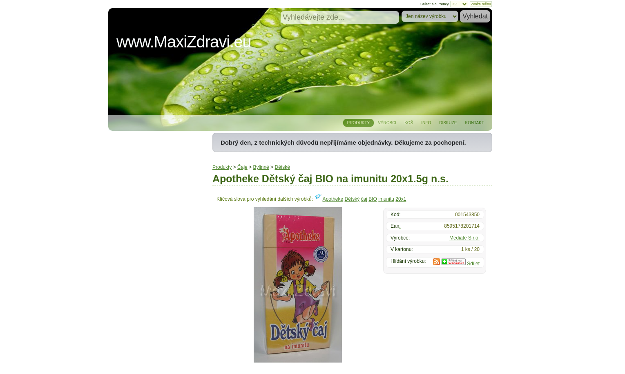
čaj (364, 199)
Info (426, 123)
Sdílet (473, 264)
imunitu (386, 199)
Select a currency (434, 4)
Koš (408, 123)
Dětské (282, 167)
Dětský (352, 199)
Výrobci (387, 123)
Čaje (242, 167)
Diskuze (448, 123)
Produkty (358, 123)
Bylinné (261, 167)
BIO (372, 199)
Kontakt (474, 123)
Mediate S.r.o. (464, 238)
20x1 (400, 199)
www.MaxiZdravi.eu (183, 42)
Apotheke (332, 199)
